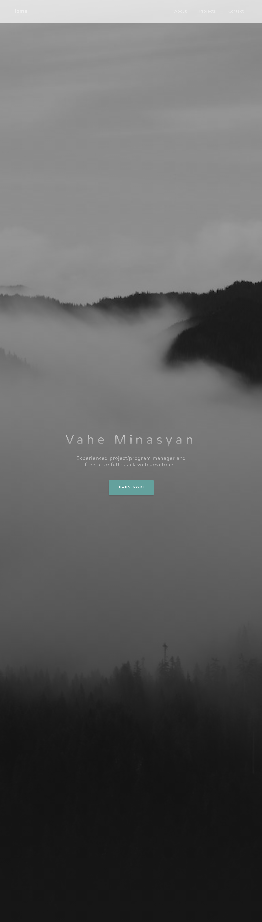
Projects (207, 11)
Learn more (131, 487)
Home (19, 11)
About (180, 11)
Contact (236, 11)
